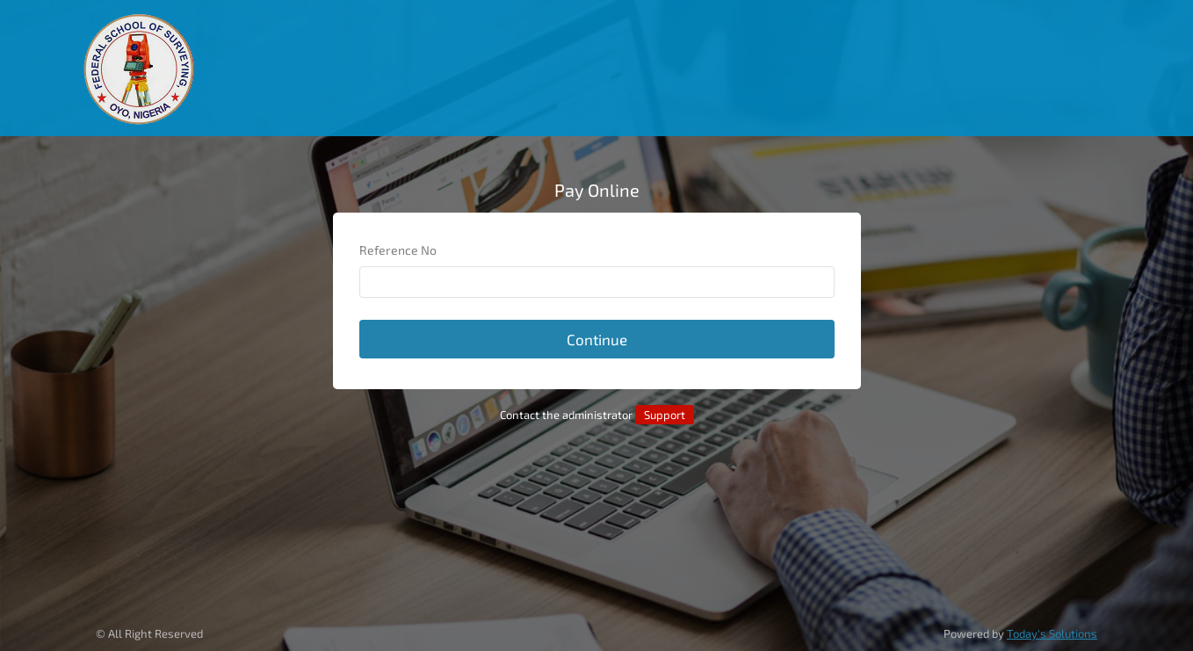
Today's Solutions (1052, 633)
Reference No (398, 249)
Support (664, 415)
